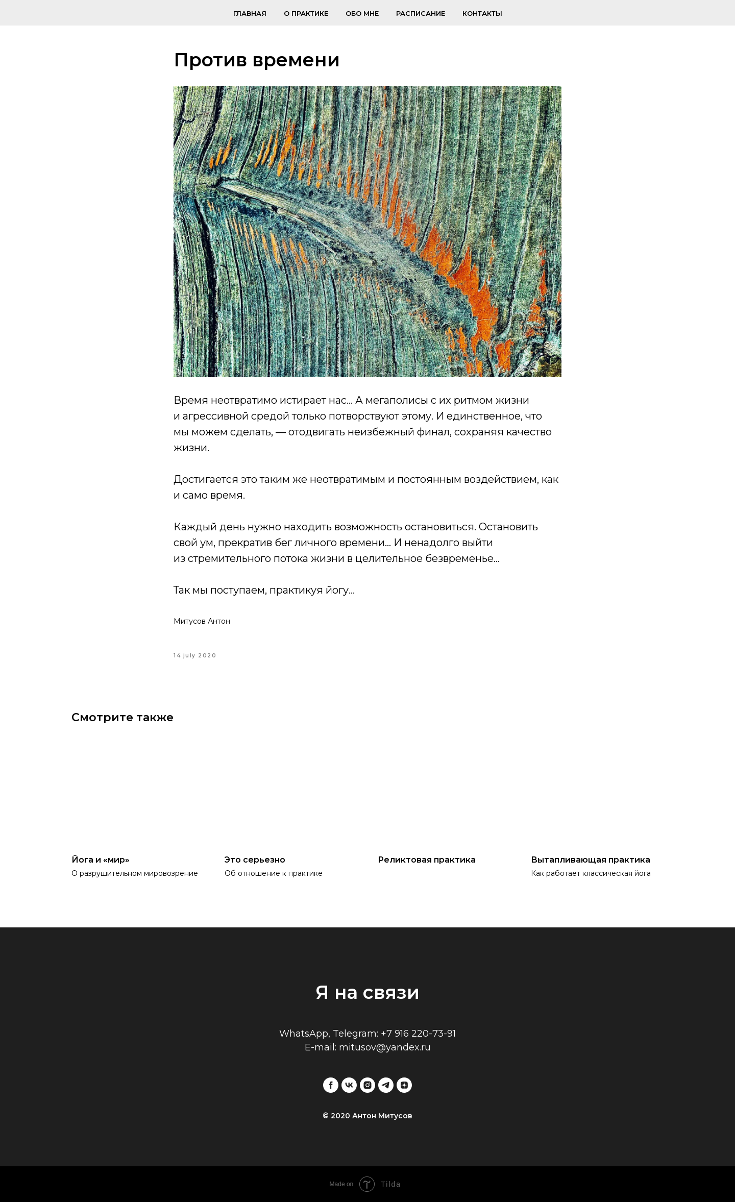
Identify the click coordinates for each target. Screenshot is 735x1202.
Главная (249, 13)
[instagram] (367, 1085)
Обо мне (362, 13)
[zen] (404, 1085)
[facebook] (330, 1085)
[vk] (349, 1085)
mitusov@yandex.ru (385, 1047)
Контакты (482, 13)
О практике (306, 13)
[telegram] (386, 1085)
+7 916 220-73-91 (418, 1033)
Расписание (420, 13)
